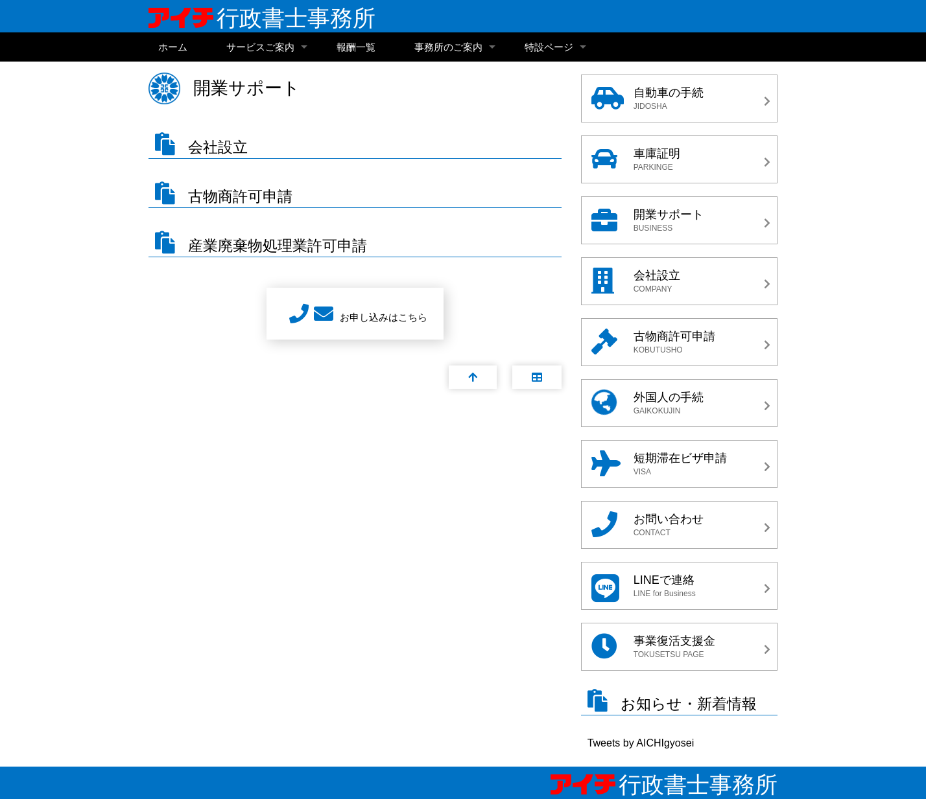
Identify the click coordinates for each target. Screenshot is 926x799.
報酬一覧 (356, 46)
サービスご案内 (260, 46)
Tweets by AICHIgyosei (641, 742)
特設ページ (549, 46)
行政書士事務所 (261, 17)
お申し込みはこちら (383, 317)
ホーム (172, 46)
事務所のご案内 (448, 46)
